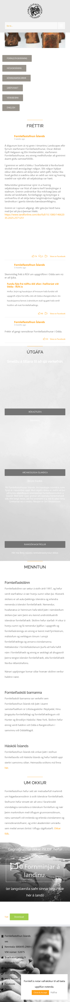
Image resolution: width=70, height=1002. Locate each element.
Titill (6, 917)
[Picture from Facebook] (50, 236)
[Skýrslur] (35, 544)
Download (19, 916)
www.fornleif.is (13, 978)
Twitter (8, 989)
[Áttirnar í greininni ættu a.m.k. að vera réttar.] (20, 236)
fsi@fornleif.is (12, 967)
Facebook (10, 983)
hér (6, 767)
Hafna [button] (54, 992)
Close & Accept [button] (40, 992)
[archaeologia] (35, 472)
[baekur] (35, 412)
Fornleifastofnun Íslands (29, 136)
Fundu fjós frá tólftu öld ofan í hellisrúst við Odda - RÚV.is (32, 285)
